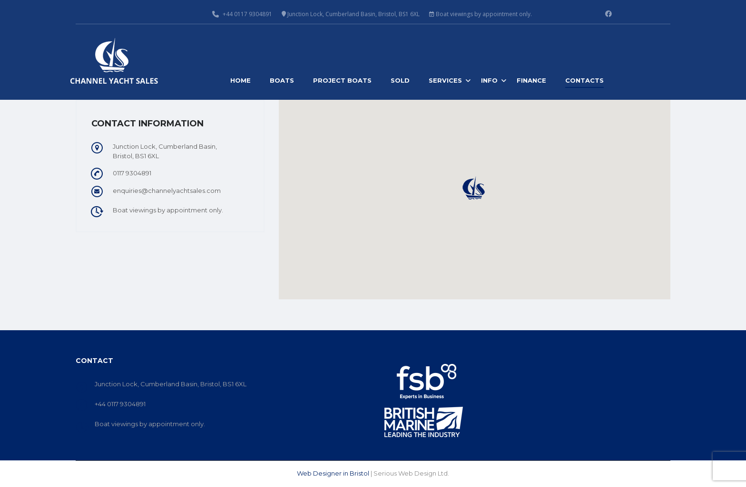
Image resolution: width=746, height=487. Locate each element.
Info (489, 80)
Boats (282, 80)
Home (240, 80)
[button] (474, 188)
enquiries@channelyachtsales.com (167, 190)
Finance (531, 80)
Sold (400, 80)
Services (445, 80)
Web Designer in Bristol (333, 473)
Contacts (584, 80)
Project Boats (342, 80)
